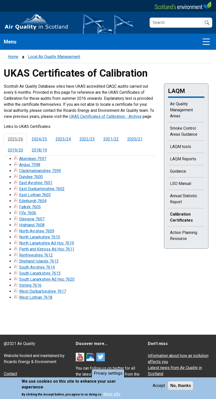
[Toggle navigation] (206, 42)
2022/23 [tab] (87, 139)
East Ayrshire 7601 (36, 182)
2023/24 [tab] (63, 139)
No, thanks (180, 386)
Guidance (178, 171)
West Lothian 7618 (35, 297)
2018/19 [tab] (39, 150)
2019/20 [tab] (15, 150)
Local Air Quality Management (54, 56)
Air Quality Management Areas (181, 110)
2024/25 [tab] (39, 139)
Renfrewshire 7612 (36, 255)
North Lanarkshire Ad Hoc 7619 (46, 243)
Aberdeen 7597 (32, 158)
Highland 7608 (32, 225)
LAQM (176, 90)
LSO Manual (180, 183)
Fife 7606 (27, 213)
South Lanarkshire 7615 (40, 273)
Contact (10, 373)
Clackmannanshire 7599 (40, 170)
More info (111, 394)
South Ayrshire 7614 (37, 267)
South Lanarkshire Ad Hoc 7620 (46, 279)
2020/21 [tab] (135, 139)
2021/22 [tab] (111, 139)
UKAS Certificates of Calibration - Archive (105, 116)
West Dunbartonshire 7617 (42, 291)
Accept (159, 386)
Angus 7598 (29, 164)
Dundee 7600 (31, 176)
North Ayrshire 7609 (36, 231)
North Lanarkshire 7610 (39, 237)
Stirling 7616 (30, 285)
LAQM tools (180, 146)
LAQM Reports (183, 159)
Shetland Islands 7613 (39, 261)
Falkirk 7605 (30, 207)
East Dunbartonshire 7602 (42, 188)
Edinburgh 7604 (33, 200)
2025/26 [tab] (15, 139)
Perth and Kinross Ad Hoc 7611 (46, 249)
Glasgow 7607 (32, 219)
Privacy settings (108, 374)
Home (13, 56)
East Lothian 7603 (35, 194)
